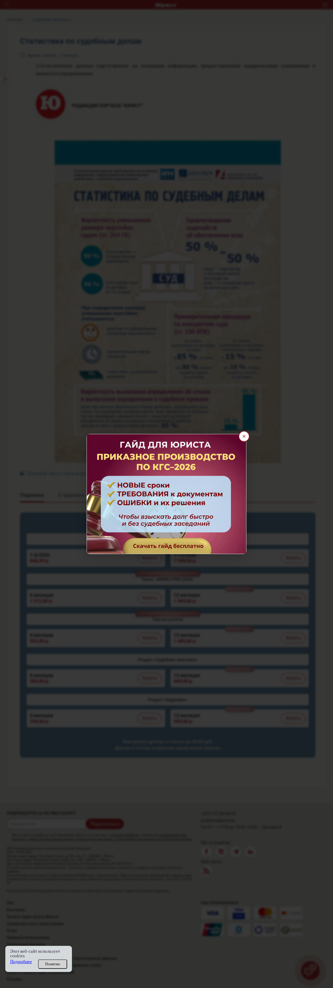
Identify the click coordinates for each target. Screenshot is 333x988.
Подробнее (21, 961)
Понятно (52, 964)
